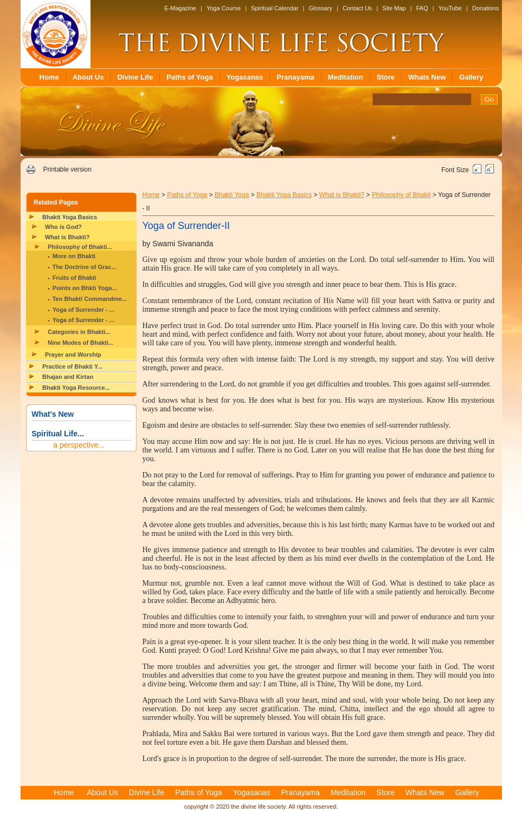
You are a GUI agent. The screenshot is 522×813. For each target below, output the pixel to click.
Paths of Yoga (189, 77)
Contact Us (357, 8)
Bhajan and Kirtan (67, 376)
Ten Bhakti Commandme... (90, 299)
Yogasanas (245, 77)
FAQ (422, 8)
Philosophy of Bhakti (401, 195)
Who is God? (63, 227)
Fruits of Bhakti (74, 277)
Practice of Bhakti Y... (72, 366)
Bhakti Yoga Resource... (76, 387)
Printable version (67, 169)
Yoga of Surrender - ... (83, 309)
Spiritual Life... (57, 433)
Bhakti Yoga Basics (69, 217)
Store (386, 77)
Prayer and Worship (73, 354)
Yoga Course (224, 8)
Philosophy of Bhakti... (80, 247)
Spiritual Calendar (274, 8)
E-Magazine (180, 8)
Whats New (427, 77)
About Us (88, 77)
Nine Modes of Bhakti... (80, 342)
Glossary (320, 8)
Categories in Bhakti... (79, 332)
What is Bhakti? (67, 237)
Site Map (393, 8)
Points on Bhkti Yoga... (85, 288)
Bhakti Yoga (232, 195)
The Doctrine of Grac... (85, 267)
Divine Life (135, 77)
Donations (485, 8)
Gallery (471, 77)
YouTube (450, 8)
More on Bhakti (74, 256)
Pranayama (295, 77)
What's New (52, 414)
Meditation (345, 77)
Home (49, 77)
